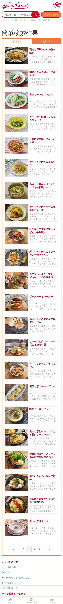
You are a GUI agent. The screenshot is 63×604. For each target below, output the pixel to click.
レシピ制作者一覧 (10, 588)
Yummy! (24, 20)
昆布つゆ (35, 20)
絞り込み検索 (50, 14)
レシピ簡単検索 (9, 567)
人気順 (46, 41)
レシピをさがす (10, 562)
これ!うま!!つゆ (10, 20)
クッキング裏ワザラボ (12, 583)
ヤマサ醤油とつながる (13, 593)
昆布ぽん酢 (48, 20)
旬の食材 (6, 572)
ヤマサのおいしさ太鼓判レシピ (16, 578)
